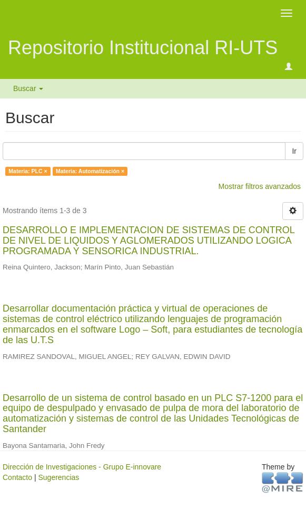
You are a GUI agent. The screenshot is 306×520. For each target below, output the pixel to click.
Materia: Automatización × (90, 171)
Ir (294, 151)
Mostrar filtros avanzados (260, 186)
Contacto (17, 477)
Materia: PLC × (27, 171)
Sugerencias (58, 477)
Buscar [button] (28, 88)
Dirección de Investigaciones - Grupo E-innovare (82, 467)
